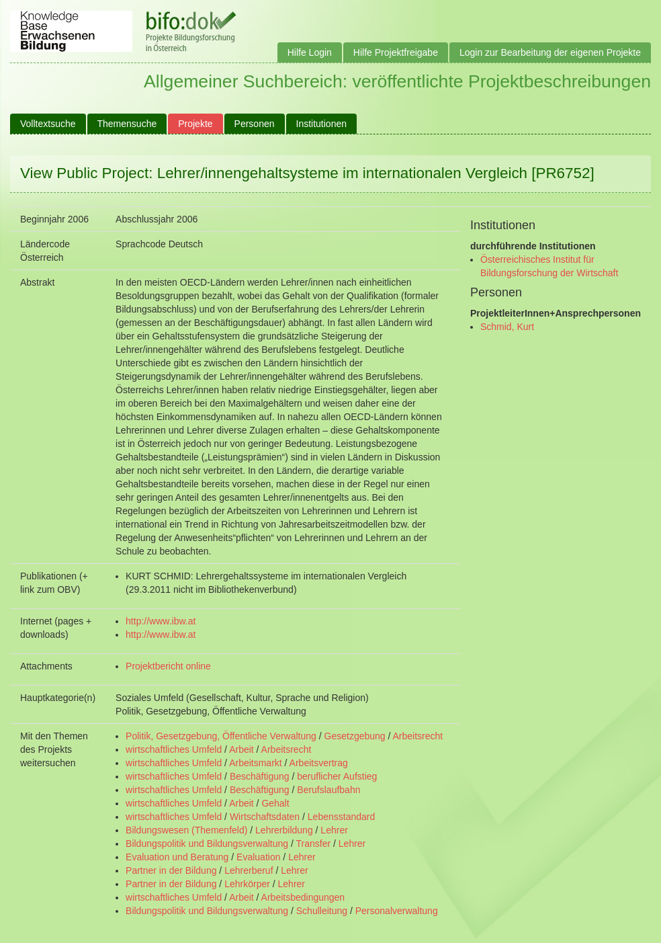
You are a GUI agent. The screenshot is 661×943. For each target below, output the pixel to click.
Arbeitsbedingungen (303, 897)
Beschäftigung (260, 776)
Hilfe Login (310, 52)
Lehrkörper (247, 883)
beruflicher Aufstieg (337, 776)
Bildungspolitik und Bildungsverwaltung (207, 843)
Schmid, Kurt (507, 326)
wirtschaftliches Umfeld (174, 749)
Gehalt (275, 803)
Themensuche (127, 123)
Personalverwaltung (396, 910)
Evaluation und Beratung (177, 857)
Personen (254, 123)
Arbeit (241, 749)
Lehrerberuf (248, 870)
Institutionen (321, 123)
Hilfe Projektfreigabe (395, 52)
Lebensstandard (341, 816)
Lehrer (333, 830)
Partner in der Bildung (171, 870)
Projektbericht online (168, 666)
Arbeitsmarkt (255, 762)
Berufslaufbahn (328, 789)
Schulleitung (321, 910)
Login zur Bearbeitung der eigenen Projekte (550, 52)
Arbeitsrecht (418, 736)
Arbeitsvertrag (319, 762)
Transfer (313, 843)
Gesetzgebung (355, 736)
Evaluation (258, 857)
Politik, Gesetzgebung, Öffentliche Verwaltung (221, 736)
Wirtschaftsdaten (265, 816)
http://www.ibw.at (160, 621)
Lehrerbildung (284, 830)
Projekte (195, 123)
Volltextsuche (48, 123)
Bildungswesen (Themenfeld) (186, 830)
